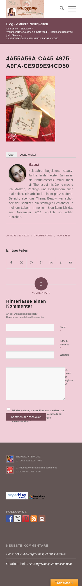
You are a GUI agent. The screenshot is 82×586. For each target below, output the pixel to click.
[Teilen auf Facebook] (11, 262)
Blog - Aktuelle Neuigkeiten (27, 24)
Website (64, 355)
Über (11, 154)
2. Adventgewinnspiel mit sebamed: (36, 467)
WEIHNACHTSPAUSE (28, 456)
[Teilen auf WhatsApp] (31, 262)
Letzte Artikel (28, 154)
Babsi (33, 164)
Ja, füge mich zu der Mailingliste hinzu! (66, 376)
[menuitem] (59, 9)
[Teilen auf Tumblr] (61, 262)
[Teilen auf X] (21, 262)
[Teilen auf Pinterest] (41, 262)
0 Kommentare (43, 235)
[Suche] (59, 9)
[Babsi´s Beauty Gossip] (34, 9)
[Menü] (70, 9)
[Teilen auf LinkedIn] (51, 262)
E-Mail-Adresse (64, 345)
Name (63, 329)
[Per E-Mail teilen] (71, 262)
